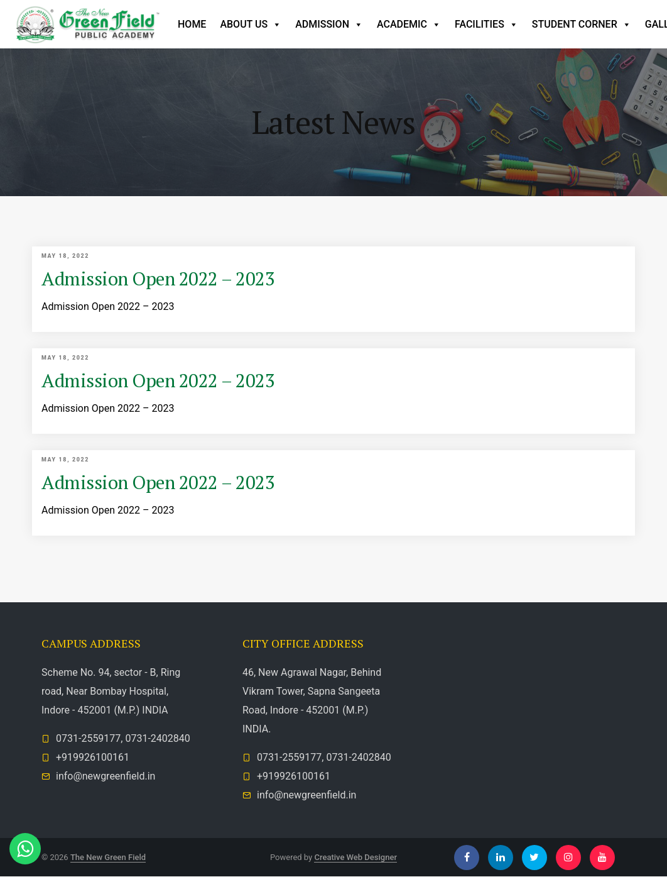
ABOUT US (250, 24)
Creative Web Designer (355, 857)
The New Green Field (108, 857)
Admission (329, 24)
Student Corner (581, 24)
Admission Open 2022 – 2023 (158, 278)
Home (192, 24)
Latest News (333, 122)
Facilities (486, 24)
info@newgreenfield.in (105, 777)
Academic (409, 24)
